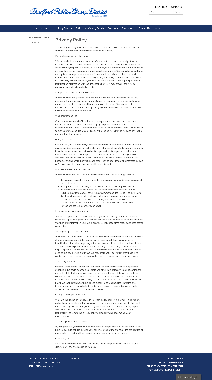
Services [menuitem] (112, 28)
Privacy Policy (175, 359)
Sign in (179, 370)
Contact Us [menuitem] (144, 28)
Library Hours (160, 7)
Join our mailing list (188, 377)
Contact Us (176, 7)
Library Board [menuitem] (63, 28)
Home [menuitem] (34, 28)
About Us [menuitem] (46, 28)
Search (178, 12)
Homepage (36, 42)
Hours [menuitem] (157, 28)
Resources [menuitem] (127, 28)
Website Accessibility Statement (165, 366)
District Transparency (170, 362)
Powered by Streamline (161, 370)
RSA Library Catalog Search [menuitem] (90, 28)
